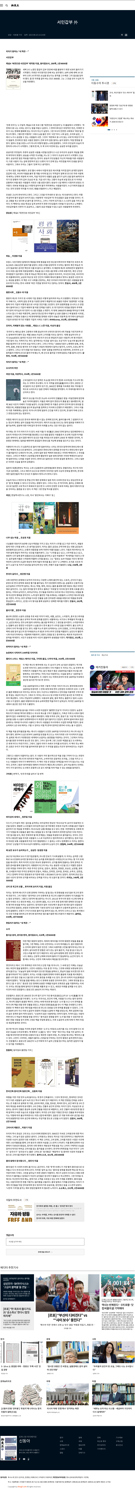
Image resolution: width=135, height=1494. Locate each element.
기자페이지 (101, 1449)
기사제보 (119, 1438)
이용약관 (49, 1477)
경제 (80, 1438)
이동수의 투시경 (100, 83)
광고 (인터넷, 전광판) (22, 1477)
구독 (26, 1200)
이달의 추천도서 (13, 1200)
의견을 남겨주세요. (15, 1242)
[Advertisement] (39, 106)
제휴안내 (34, 1477)
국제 (80, 1441)
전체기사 (82, 1453)
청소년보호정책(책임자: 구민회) (77, 1477)
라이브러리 (101, 1445)
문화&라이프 (64, 1445)
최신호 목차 (101, 1441)
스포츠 (62, 1449)
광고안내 (119, 1445)
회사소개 (11, 1477)
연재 (99, 1438)
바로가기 (124, 667)
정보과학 (82, 1445)
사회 (61, 1441)
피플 (80, 1449)
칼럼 (61, 1453)
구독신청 (119, 1441)
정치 (61, 1438)
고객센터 (41, 1477)
